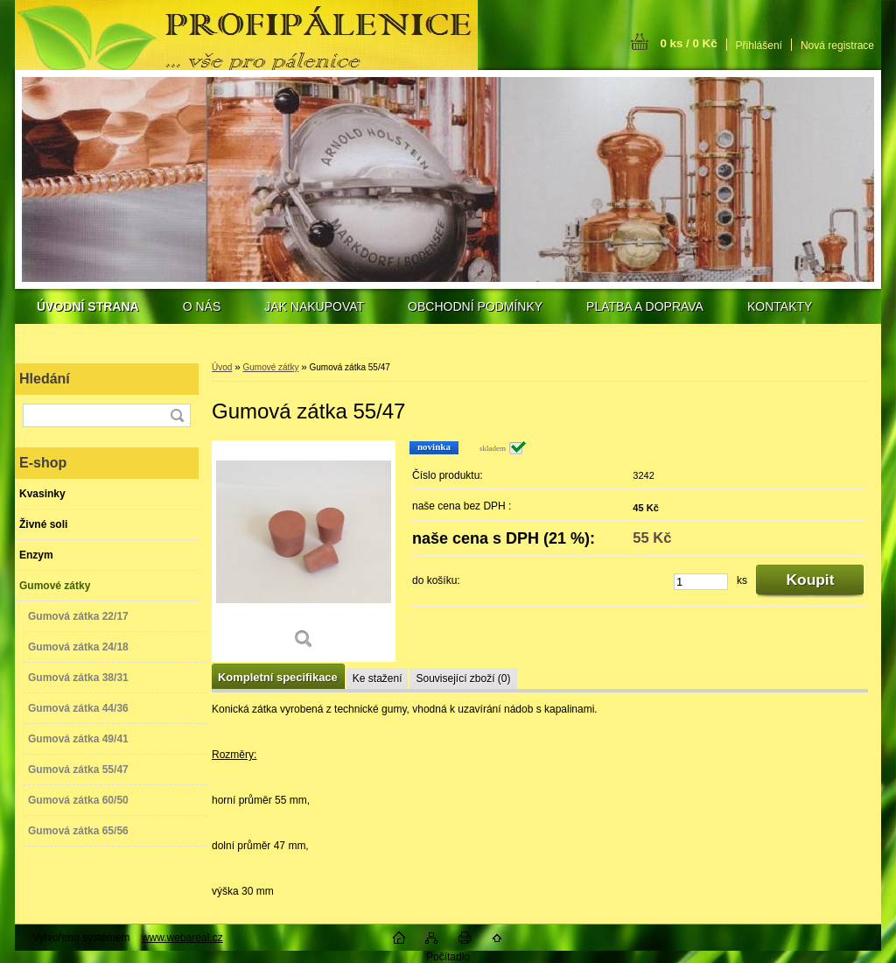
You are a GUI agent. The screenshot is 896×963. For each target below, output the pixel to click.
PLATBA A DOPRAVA (645, 306)
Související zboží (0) (463, 678)
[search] (177, 415)
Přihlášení (759, 45)
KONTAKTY (779, 306)
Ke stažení (377, 678)
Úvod (222, 367)
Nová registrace (837, 45)
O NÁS (202, 306)
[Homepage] (88, 306)
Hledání (44, 378)
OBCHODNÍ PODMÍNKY (475, 306)
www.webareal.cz (182, 937)
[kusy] (701, 581)
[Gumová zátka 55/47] (304, 551)
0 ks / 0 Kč (688, 43)
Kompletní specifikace (278, 677)
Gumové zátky (270, 367)
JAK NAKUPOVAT (314, 306)
